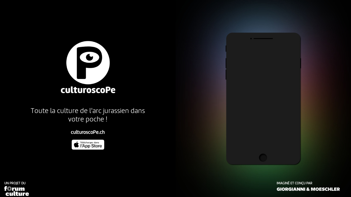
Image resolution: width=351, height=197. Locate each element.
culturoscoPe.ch (88, 132)
